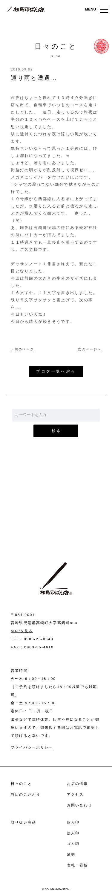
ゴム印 (73, 843)
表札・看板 (77, 865)
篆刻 (71, 854)
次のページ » (89, 349)
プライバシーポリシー (32, 747)
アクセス (75, 794)
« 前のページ (22, 349)
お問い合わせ (56, 511)
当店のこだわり (25, 794)
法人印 (73, 833)
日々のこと (21, 783)
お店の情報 (77, 783)
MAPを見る (22, 631)
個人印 (73, 822)
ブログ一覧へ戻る (56, 371)
